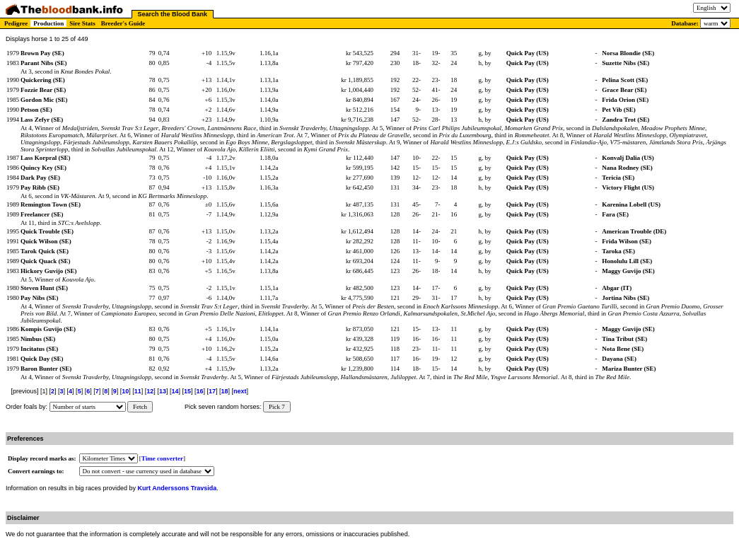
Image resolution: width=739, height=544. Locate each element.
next (240, 391)
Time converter (162, 458)
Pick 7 (277, 406)
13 (162, 391)
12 (149, 391)
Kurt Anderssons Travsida (177, 488)
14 (174, 391)
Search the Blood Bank (173, 14)
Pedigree (16, 23)
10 (125, 391)
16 (199, 391)
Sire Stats (82, 23)
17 (212, 391)
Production (48, 23)
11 (137, 391)
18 (224, 391)
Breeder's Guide (123, 23)
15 (187, 391)
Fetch (140, 406)
